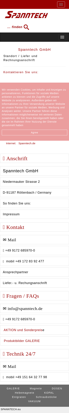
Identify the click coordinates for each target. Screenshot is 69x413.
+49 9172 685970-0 (19, 250)
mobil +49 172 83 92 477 (23, 261)
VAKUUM (34, 401)
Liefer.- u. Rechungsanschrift (25, 283)
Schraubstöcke (46, 397)
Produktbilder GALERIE (21, 341)
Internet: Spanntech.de (20, 143)
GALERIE (13, 388)
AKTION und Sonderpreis (22, 330)
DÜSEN (57, 388)
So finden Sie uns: (17, 203)
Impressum (11, 214)
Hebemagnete (24, 392)
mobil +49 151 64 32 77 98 (25, 377)
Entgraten (19, 397)
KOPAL (49, 392)
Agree (34, 132)
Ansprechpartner (15, 272)
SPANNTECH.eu (11, 409)
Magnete (36, 388)
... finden (17, 27)
